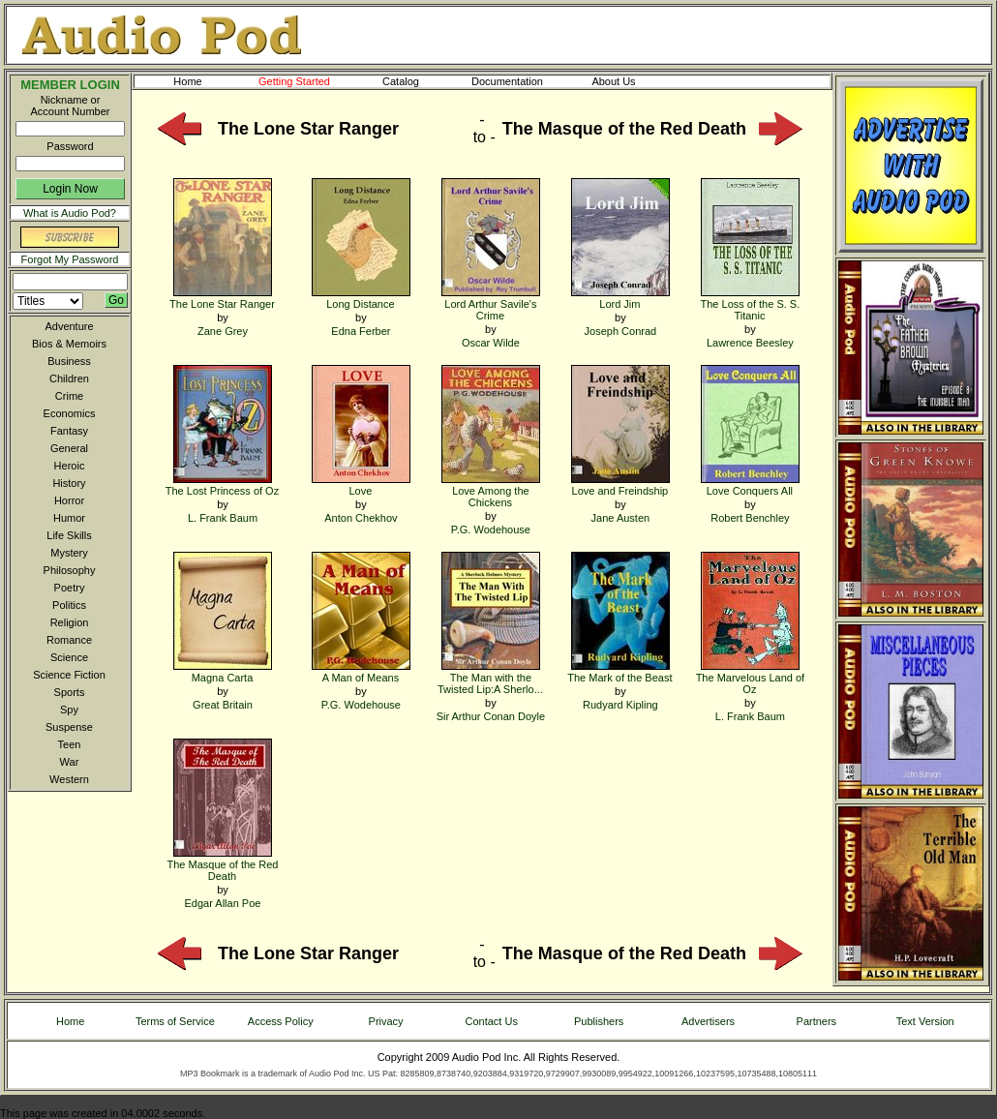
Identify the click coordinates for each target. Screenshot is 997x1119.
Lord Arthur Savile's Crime (490, 303)
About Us (629, 81)
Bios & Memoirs (69, 343)
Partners (817, 1021)
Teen (69, 744)
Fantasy (69, 431)
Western (69, 779)
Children (69, 378)
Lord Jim (620, 298)
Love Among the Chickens (490, 490)
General (69, 448)
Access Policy (281, 1021)
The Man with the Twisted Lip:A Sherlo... (490, 677)
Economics (70, 413)
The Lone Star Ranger (222, 298)
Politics (69, 605)
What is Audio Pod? (69, 213)
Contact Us (492, 1021)
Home (187, 81)
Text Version (925, 1021)
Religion (69, 622)
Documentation (515, 81)
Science (69, 657)
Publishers (598, 1021)
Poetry (69, 587)
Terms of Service (175, 1021)
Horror (69, 500)
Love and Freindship (620, 484)
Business (69, 361)
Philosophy (70, 570)
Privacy (386, 1021)
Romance (69, 640)
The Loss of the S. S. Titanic (751, 303)
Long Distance (361, 298)
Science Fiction (69, 674)
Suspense (69, 727)
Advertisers (708, 1021)
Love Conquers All (750, 484)
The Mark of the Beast (619, 671)
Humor (69, 518)
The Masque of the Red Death (223, 864)
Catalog (418, 81)
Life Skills (68, 535)
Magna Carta (222, 671)
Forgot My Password (70, 259)
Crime (69, 396)
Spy (69, 709)
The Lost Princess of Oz (222, 484)
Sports (69, 692)
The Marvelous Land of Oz (750, 677)
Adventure (69, 326)
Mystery (69, 553)
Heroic (69, 465)
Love (361, 484)
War (69, 762)
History (68, 483)
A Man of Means (361, 671)
